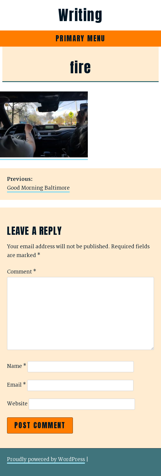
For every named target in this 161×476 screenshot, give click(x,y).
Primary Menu (80, 38)
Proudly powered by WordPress (46, 459)
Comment (21, 272)
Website (17, 404)
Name (16, 366)
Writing (80, 15)
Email (16, 385)
